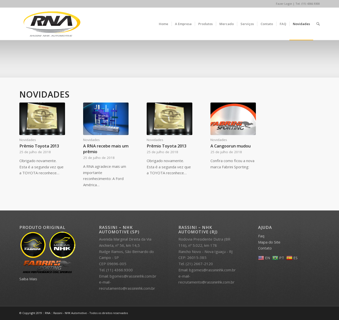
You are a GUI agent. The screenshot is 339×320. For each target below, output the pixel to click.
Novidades (27, 140)
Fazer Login (284, 3)
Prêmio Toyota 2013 (39, 146)
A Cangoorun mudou (230, 146)
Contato (265, 248)
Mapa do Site (269, 242)
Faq (261, 235)
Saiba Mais (28, 278)
